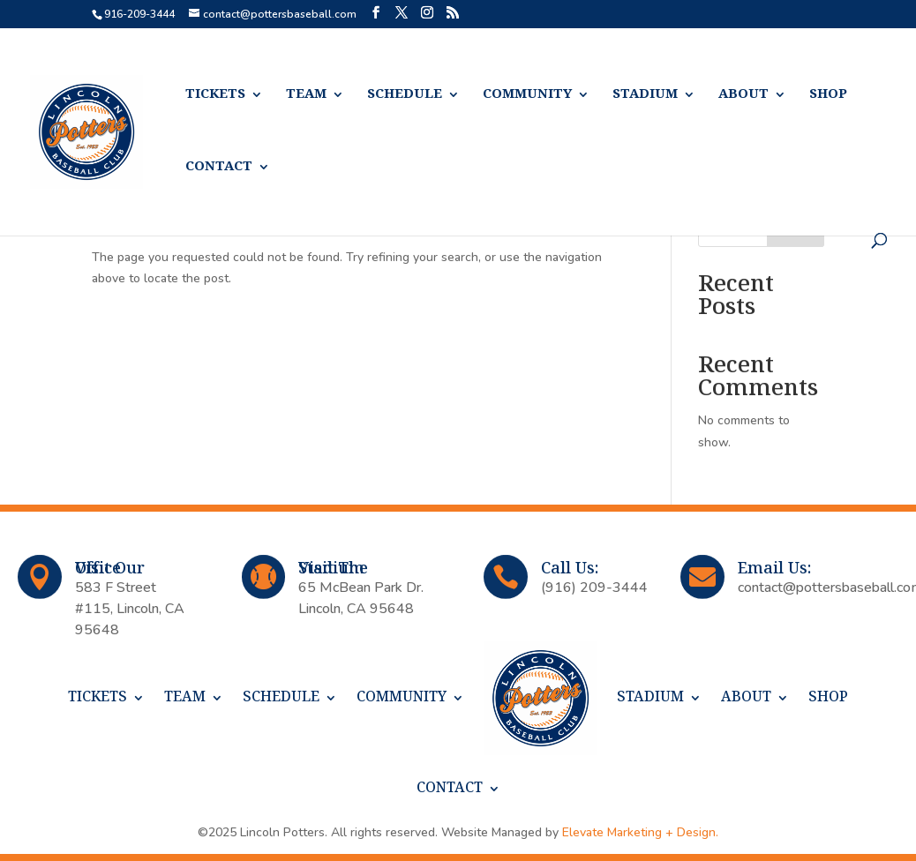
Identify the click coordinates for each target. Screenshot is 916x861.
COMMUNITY (527, 94)
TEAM (306, 94)
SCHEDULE (404, 94)
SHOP (828, 94)
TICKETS (215, 94)
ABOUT (743, 94)
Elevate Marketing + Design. (640, 832)
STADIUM (645, 94)
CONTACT (218, 167)
